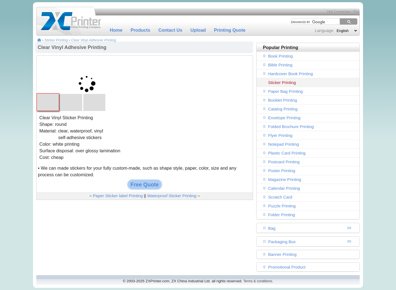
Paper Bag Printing (285, 91)
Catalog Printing (283, 109)
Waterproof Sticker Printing (171, 195)
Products (140, 30)
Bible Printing (280, 65)
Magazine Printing (284, 179)
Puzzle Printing (282, 206)
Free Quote (145, 184)
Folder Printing (281, 214)
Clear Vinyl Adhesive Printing (93, 40)
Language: (324, 30)
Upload (198, 30)
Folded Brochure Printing (291, 126)
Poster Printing (281, 170)
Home (116, 30)
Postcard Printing (283, 161)
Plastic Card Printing (287, 153)
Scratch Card (280, 197)
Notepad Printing (283, 144)
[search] (311, 22)
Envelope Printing (284, 117)
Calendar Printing (284, 188)
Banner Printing (282, 254)
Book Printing (280, 56)
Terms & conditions (257, 281)
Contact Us (170, 30)
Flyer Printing (280, 135)
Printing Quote (230, 30)
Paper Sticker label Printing (118, 195)
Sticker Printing (56, 40)
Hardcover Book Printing (290, 73)
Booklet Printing (282, 100)
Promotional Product (287, 267)
